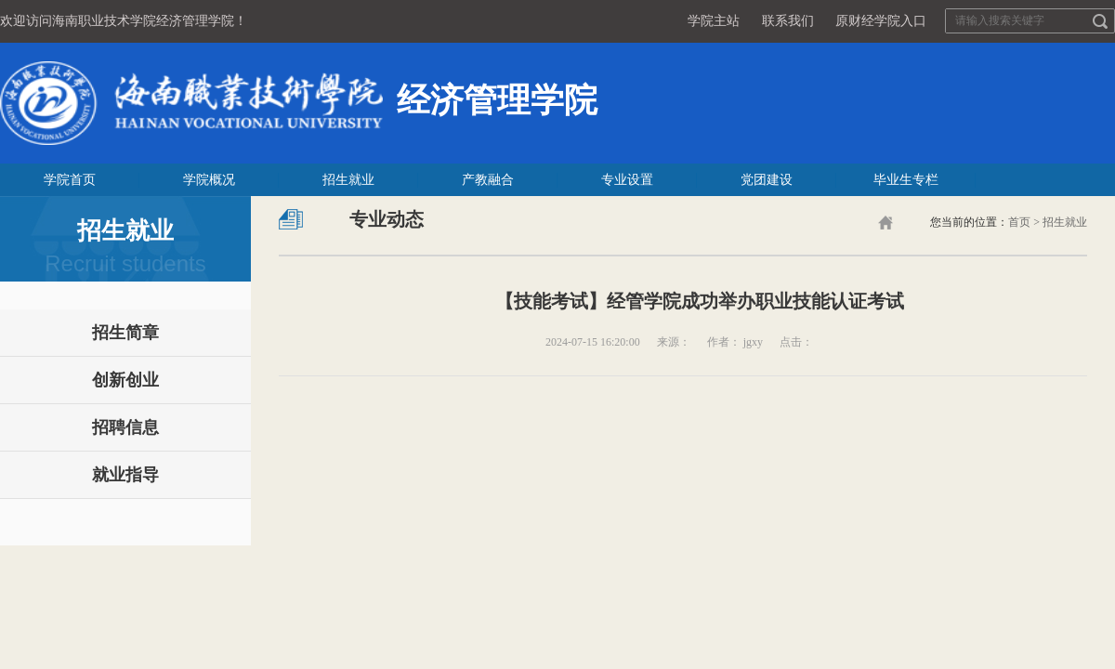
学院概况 (209, 180)
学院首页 (70, 180)
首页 (1019, 222)
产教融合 (488, 180)
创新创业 (125, 380)
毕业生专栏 (905, 180)
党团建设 (767, 180)
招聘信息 (125, 427)
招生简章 (125, 332)
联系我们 (788, 21)
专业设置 (627, 180)
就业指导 (125, 475)
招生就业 (348, 180)
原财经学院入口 (880, 21)
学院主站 (714, 21)
